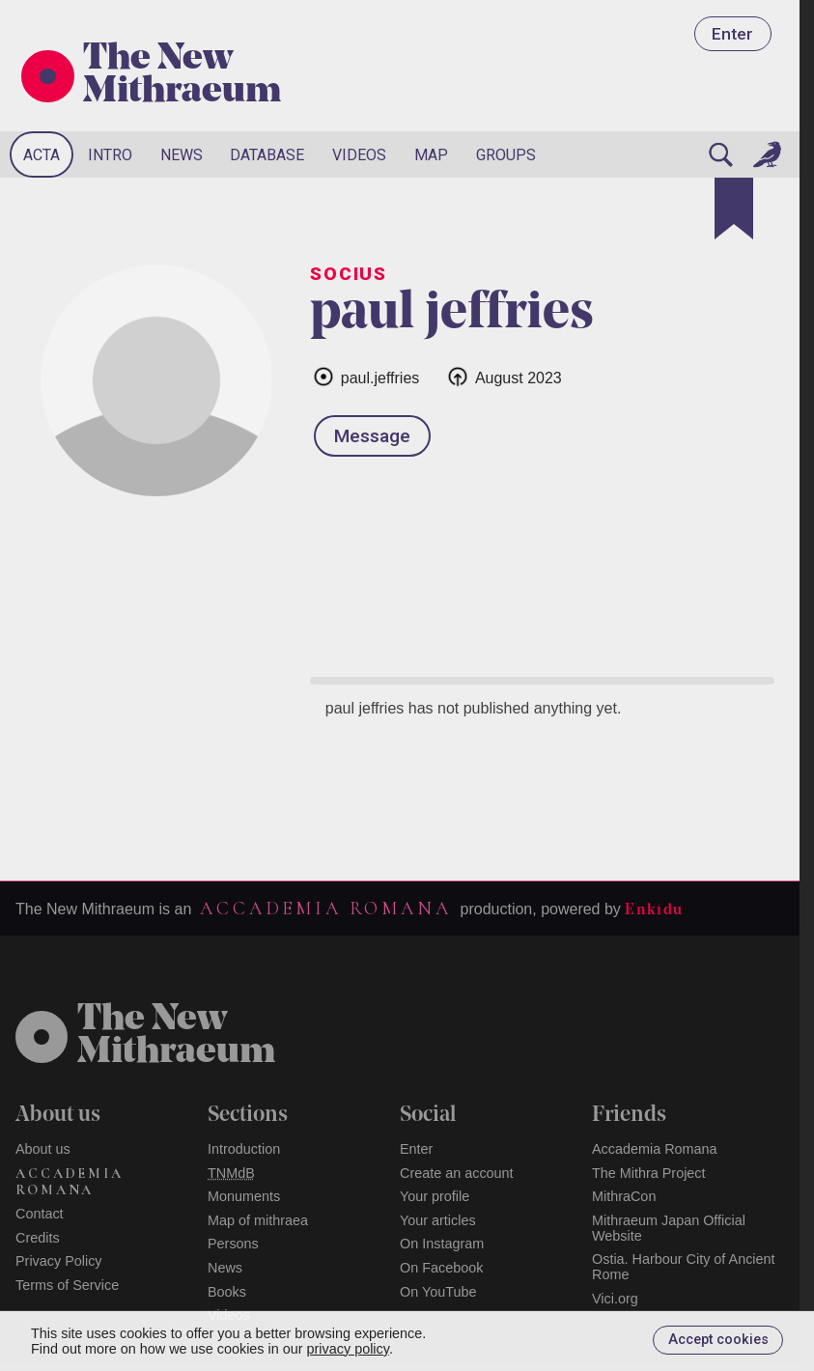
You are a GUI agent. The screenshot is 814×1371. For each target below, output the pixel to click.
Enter (732, 33)
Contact (39, 1213)
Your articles (438, 1220)
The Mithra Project (649, 1173)
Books (227, 1292)
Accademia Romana (325, 908)
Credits (37, 1237)
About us (42, 1149)
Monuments (244, 1196)
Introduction (244, 1149)
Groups (506, 155)
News (181, 155)
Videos (359, 155)
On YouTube (438, 1292)
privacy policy (348, 1349)
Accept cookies (718, 1339)
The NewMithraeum (176, 1037)
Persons (233, 1243)
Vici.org (615, 1298)
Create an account (457, 1173)
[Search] (720, 154)
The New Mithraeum (182, 76)
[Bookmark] (734, 208)
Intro (110, 155)
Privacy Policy (58, 1261)
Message (372, 436)
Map (431, 155)
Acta (41, 155)
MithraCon (624, 1196)
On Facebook (441, 1267)
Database (267, 155)
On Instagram (442, 1243)
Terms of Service (67, 1285)
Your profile (434, 1196)
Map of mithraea (258, 1220)
